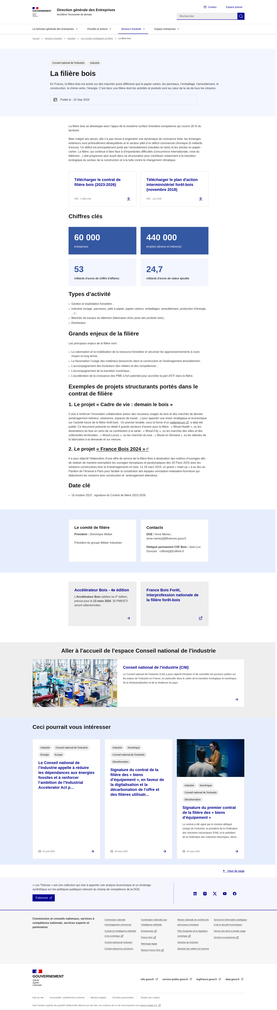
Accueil (36, 38)
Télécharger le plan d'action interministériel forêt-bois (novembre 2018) (172, 184)
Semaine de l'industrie (187, 942)
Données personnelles (123, 997)
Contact (212, 7)
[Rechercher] (207, 16)
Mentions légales (99, 997)
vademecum (177, 422)
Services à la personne (224, 937)
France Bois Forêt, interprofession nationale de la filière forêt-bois (172, 595)
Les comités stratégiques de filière (97, 38)
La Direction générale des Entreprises (53, 29)
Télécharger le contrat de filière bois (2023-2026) (97, 182)
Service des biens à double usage (230, 931)
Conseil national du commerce (119, 948)
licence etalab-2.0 (148, 1005)
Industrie (71, 38)
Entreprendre (147, 931)
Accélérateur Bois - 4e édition (101, 590)
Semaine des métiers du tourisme (193, 948)
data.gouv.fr (233, 979)
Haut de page (235, 870)
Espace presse (234, 7)
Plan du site (38, 997)
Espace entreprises (165, 29)
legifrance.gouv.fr (207, 979)
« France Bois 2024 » (120, 449)
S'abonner (41, 897)
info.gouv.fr (148, 979)
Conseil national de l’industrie (118, 942)
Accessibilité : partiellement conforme (67, 997)
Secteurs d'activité (131, 29)
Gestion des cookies (150, 997)
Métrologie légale (149, 944)
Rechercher (240, 16)
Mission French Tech (150, 950)
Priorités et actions (97, 29)
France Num (147, 937)
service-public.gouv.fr (176, 979)
